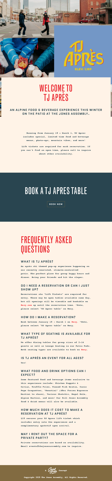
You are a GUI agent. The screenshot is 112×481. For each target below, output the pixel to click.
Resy (74, 322)
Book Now (56, 204)
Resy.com (26, 305)
